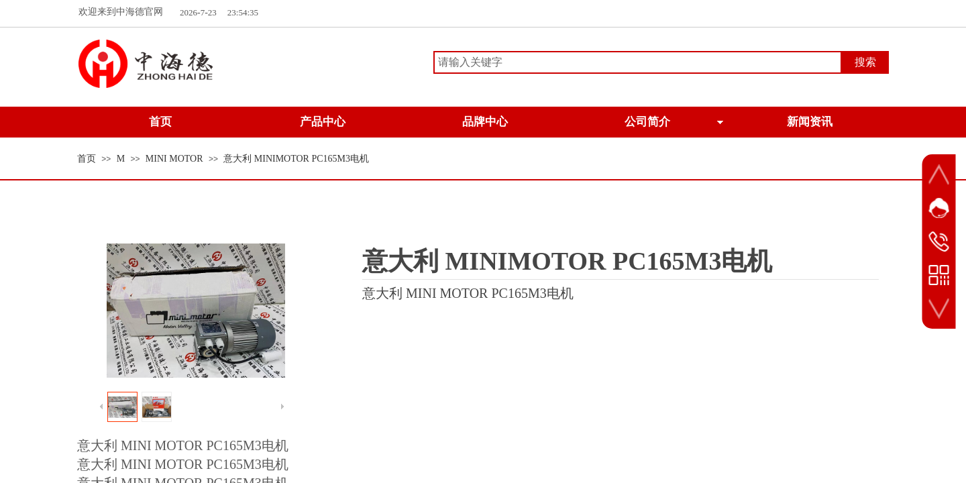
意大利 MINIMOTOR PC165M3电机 (296, 159)
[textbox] (637, 62)
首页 (86, 159)
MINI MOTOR (174, 159)
